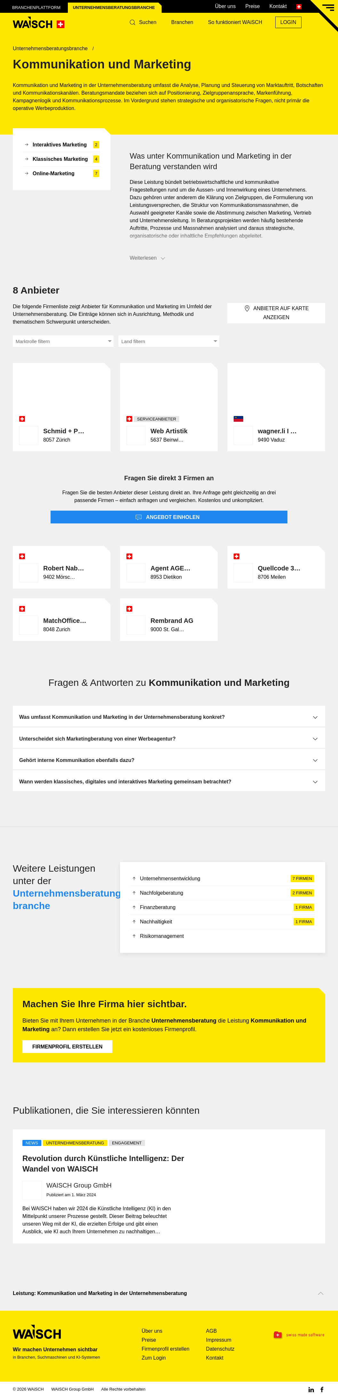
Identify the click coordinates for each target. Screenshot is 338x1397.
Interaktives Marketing (61, 145)
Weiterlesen (148, 258)
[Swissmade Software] (297, 1335)
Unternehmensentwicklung (222, 879)
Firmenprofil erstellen (67, 1046)
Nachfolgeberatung (222, 893)
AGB (211, 1331)
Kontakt (278, 6)
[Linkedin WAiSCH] (311, 1389)
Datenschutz (220, 1349)
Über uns (225, 6)
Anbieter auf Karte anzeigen (276, 312)
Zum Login (153, 1358)
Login (288, 22)
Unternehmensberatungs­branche (114, 7)
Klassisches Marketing (61, 159)
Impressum (218, 1340)
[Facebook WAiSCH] (322, 1389)
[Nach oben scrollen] (320, 1293)
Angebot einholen (167, 517)
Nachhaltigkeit (222, 922)
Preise (252, 6)
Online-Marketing (61, 173)
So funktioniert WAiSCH (235, 22)
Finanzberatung (222, 907)
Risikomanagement (157, 936)
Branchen (182, 22)
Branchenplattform (36, 7)
